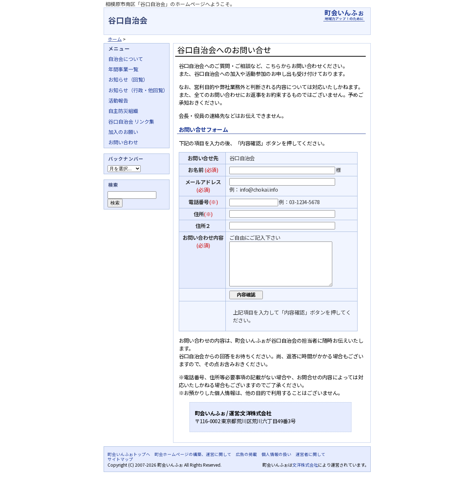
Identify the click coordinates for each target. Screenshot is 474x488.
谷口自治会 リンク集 (131, 121)
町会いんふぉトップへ (129, 463)
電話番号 (198, 202)
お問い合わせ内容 (203, 237)
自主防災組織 (123, 110)
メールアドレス (203, 182)
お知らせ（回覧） (128, 79)
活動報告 (118, 100)
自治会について (125, 58)
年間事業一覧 (123, 69)
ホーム (115, 39)
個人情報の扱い (276, 463)
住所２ (203, 225)
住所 (199, 214)
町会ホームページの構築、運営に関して (193, 463)
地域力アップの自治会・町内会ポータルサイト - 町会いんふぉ (344, 16)
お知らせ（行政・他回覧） (138, 90)
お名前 (195, 169)
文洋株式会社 (305, 473)
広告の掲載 (246, 463)
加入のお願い (123, 131)
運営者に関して (310, 463)
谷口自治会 (127, 20)
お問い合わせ (123, 142)
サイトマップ (120, 468)
